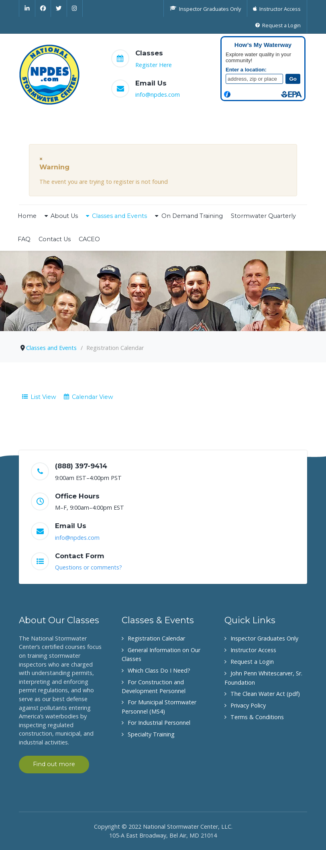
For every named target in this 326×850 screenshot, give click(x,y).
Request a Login (252, 661)
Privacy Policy (248, 705)
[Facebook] (43, 8)
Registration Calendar (156, 638)
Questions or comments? (88, 567)
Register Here (153, 65)
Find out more (54, 764)
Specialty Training (151, 734)
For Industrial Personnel (159, 722)
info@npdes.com (157, 94)
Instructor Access (253, 650)
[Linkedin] (27, 8)
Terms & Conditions (257, 717)
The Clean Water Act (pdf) (265, 693)
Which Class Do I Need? (159, 670)
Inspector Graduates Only (264, 638)
